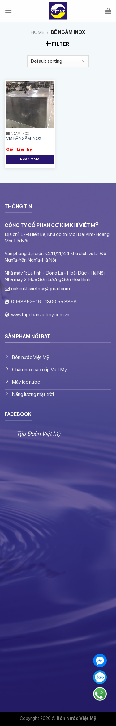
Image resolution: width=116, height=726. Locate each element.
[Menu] (8, 11)
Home (37, 32)
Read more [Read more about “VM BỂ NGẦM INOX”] (29, 159)
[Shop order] (58, 61)
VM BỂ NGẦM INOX (23, 138)
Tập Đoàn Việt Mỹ (38, 433)
